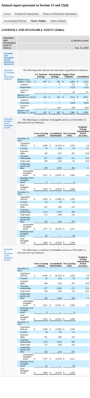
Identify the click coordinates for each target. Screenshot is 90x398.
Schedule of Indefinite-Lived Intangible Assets (8, 254)
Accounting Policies (15, 20)
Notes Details (58, 20)
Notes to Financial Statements (60, 13)
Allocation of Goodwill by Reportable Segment (9, 74)
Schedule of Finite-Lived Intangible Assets (8, 123)
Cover (7, 13)
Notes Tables (38, 20)
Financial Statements (27, 13)
